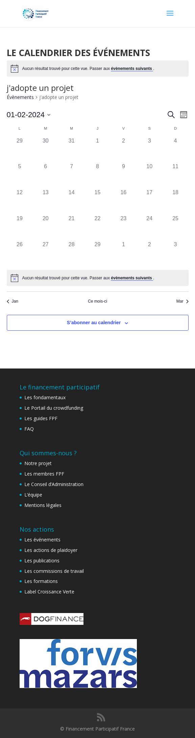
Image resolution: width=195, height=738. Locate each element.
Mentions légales (43, 505)
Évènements (20, 97)
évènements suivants (132, 68)
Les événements (42, 539)
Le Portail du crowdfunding (53, 408)
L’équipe (33, 494)
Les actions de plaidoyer (50, 550)
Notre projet (38, 463)
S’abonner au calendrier (94, 322)
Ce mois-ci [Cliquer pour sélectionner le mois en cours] (97, 301)
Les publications (41, 560)
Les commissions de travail (54, 571)
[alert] (98, 68)
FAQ (29, 429)
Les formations (41, 581)
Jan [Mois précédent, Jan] (12, 301)
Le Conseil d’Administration (53, 484)
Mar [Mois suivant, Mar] (182, 301)
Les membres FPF (44, 473)
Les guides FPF (40, 418)
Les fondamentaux (45, 397)
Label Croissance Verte (49, 591)
